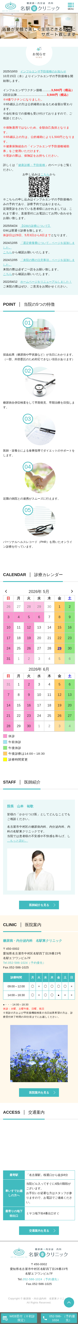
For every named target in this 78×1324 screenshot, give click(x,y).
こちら (45, 174)
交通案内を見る (39, 1230)
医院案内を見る (39, 1092)
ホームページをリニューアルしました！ (46, 281)
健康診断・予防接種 (31, 165)
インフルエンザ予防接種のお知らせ (43, 71)
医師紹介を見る (39, 905)
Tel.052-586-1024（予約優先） (24, 962)
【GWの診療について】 (35, 225)
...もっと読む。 (17, 840)
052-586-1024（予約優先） (41, 1279)
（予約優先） (62, 1318)
